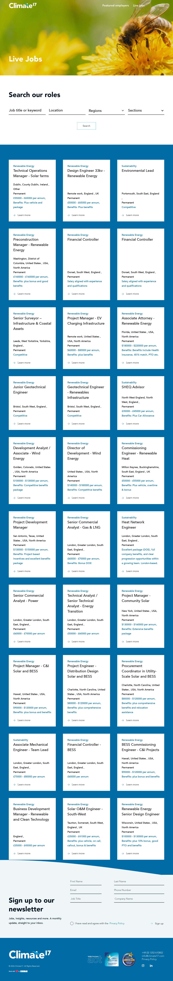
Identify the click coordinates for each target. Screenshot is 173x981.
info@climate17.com (153, 956)
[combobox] (146, 110)
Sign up (157, 923)
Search (86, 126)
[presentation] (89, 910)
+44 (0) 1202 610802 (152, 952)
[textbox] (146, 111)
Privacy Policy (117, 923)
